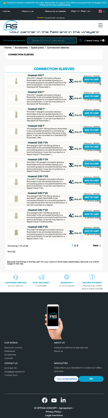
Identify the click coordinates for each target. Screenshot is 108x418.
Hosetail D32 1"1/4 (38, 191)
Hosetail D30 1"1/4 (38, 158)
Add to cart (92, 78)
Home (6, 11)
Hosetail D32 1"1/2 (38, 208)
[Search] (52, 39)
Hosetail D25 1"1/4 (38, 141)
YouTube (54, 399)
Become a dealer (55, 11)
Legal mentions (54, 414)
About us (27, 11)
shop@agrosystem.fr (14, 370)
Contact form (11, 374)
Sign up (85, 11)
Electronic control (13, 346)
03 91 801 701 (10, 367)
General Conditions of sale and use (71, 346)
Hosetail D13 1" (36, 74)
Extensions (9, 349)
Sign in (75, 11)
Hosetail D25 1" (36, 124)
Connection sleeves (21, 53)
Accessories (10, 353)
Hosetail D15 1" (36, 90)
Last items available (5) (93, 82)
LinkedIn (63, 399)
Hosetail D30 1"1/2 (38, 175)
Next (97, 244)
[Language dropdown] (100, 11)
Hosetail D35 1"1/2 (38, 225)
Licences (8, 357)
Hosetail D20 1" (36, 107)
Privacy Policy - (54, 410)
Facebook (45, 399)
